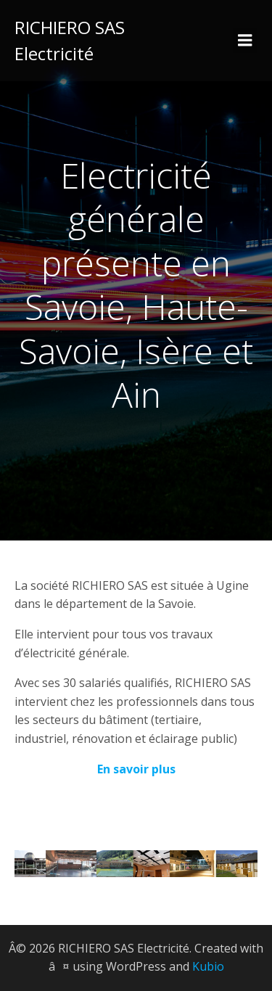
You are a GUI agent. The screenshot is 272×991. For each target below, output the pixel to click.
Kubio (208, 966)
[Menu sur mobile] (245, 40)
